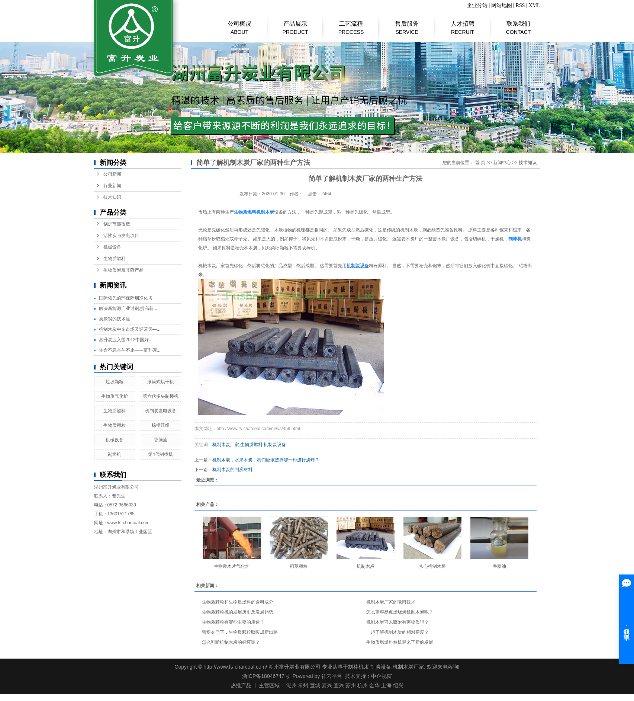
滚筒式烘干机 (160, 381)
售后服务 (407, 24)
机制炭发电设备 (160, 410)
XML (534, 5)
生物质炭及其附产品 (123, 270)
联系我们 (518, 24)
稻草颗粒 (299, 566)
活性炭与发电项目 (121, 235)
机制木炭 (365, 566)
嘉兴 (327, 685)
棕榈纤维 (161, 425)
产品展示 (295, 24)
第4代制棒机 (160, 454)
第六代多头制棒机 (160, 396)
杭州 (362, 685)
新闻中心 (502, 162)
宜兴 (339, 685)
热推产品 (241, 685)
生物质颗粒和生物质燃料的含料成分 (237, 602)
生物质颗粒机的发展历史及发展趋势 (237, 612)
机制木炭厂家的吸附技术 (390, 602)
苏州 (350, 685)
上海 (386, 685)
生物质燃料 (114, 258)
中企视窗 (381, 676)
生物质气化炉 (114, 396)
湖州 (291, 685)
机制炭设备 (275, 444)
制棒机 (114, 454)
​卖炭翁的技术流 (114, 318)
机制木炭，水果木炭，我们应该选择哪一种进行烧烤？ (265, 459)
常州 (303, 685)
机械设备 (112, 247)
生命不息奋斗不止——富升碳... (130, 350)
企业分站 (477, 5)
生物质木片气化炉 (232, 566)
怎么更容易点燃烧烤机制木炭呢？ (399, 612)
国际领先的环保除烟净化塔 (125, 298)
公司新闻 (112, 174)
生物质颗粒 (114, 425)
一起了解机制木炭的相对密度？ (397, 632)
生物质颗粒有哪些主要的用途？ (233, 622)
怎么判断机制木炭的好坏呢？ (231, 642)
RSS (520, 5)
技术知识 (112, 197)
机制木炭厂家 (225, 444)
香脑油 (160, 439)
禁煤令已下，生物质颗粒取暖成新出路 (240, 632)
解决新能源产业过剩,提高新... (128, 308)
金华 (374, 685)
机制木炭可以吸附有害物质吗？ (397, 622)
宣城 (315, 685)
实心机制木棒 (432, 566)
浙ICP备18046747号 (266, 676)
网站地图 (501, 5)
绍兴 (398, 685)
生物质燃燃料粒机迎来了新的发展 (399, 642)
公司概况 (239, 24)
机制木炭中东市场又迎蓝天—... (130, 329)
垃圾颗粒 (114, 381)
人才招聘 (463, 24)
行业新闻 (112, 185)
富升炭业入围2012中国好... (126, 339)
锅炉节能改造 (116, 224)
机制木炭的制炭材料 (232, 469)
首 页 (480, 162)
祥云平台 (331, 676)
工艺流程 (351, 24)
